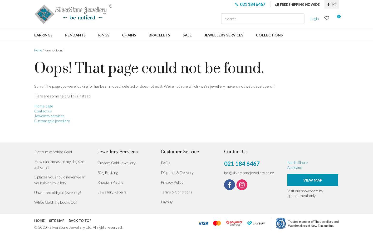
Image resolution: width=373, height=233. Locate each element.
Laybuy (167, 201)
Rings (103, 35)
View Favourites (326, 18)
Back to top (80, 220)
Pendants (75, 35)
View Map (312, 180)
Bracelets (159, 35)
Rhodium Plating (110, 182)
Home (38, 50)
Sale (187, 35)
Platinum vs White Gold (53, 151)
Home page (43, 106)
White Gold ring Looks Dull (55, 202)
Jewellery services (223, 35)
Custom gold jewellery (52, 120)
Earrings (43, 35)
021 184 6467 (252, 4)
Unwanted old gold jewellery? (57, 192)
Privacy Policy (172, 182)
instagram (336, 4)
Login (314, 18)
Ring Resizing (108, 172)
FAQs (165, 162)
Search (298, 18)
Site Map (56, 220)
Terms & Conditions (176, 192)
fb (328, 4)
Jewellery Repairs (112, 192)
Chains (129, 35)
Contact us (43, 111)
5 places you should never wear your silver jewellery (59, 180)
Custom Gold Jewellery (117, 162)
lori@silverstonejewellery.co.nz (249, 172)
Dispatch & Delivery (177, 172)
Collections (269, 35)
